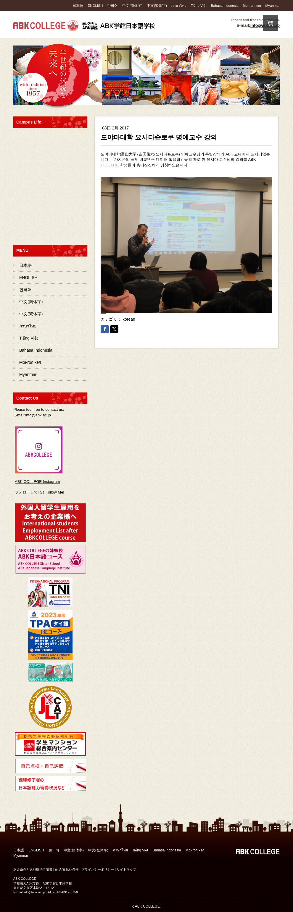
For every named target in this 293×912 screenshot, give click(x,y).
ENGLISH (95, 5)
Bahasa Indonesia (225, 5)
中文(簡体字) (132, 5)
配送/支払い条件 (67, 869)
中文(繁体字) (157, 5)
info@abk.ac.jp (38, 415)
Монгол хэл (252, 5)
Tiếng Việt (199, 5)
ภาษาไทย (178, 5)
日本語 (78, 5)
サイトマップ (126, 869)
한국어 (112, 5)
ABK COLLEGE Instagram (37, 481)
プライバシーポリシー (97, 869)
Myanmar (272, 5)
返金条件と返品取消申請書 (32, 869)
